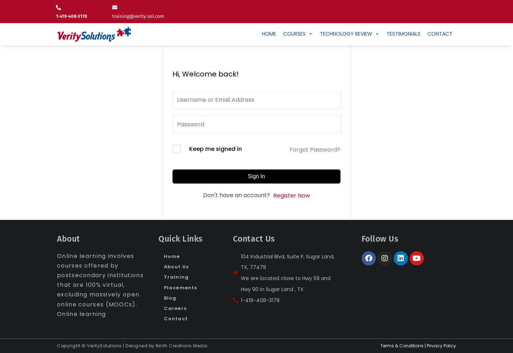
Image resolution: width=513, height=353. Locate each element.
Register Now (291, 195)
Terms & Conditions (402, 346)
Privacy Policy (441, 346)
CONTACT (440, 33)
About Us (176, 266)
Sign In (256, 176)
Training (176, 277)
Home (269, 33)
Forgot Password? (315, 150)
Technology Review (349, 33)
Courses (298, 33)
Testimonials (403, 33)
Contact (176, 318)
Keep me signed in (215, 149)
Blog (170, 298)
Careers (175, 308)
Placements (180, 287)
